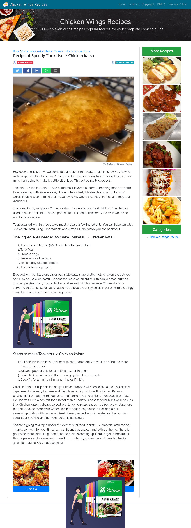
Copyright (148, 4)
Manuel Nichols (25, 62)
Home (121, 4)
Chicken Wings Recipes (25, 4)
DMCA (161, 4)
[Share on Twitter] (17, 70)
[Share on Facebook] (27, 70)
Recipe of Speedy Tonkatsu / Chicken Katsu (67, 51)
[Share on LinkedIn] (36, 70)
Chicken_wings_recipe (32, 51)
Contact (133, 4)
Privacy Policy (178, 4)
